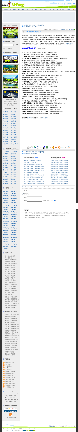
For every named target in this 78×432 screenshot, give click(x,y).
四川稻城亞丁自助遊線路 (11, 345)
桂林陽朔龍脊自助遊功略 (11, 343)
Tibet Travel (10, 368)
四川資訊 (13, 163)
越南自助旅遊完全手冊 (10, 316)
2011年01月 (6, 191)
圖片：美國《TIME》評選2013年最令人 (34, 166)
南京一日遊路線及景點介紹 (12, 328)
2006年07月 (6, 232)
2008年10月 (14, 200)
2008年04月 (14, 207)
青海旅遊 (13, 118)
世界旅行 (13, 112)
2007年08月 (14, 216)
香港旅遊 (5, 121)
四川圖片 (5, 165)
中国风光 (13, 125)
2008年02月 (14, 209)
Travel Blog (71, 29)
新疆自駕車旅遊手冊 (10, 355)
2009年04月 (14, 193)
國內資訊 (13, 170)
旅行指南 (5, 132)
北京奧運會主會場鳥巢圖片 (12, 290)
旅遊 (15, 396)
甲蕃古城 (15, 101)
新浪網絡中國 (69, 44)
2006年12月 (14, 225)
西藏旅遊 (6, 103)
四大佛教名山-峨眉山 (10, 275)
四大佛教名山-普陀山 (10, 277)
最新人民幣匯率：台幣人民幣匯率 (59, 162)
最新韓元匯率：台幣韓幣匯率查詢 (59, 160)
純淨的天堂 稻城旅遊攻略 (11, 339)
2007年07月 (6, 218)
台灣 (45, 9)
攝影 (63, 9)
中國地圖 (5, 183)
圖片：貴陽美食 (9, 258)
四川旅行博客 (10, 379)
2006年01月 (6, 239)
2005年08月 (14, 244)
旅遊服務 (5, 179)
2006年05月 (6, 235)
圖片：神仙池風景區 (10, 271)
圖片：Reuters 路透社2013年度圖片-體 (34, 181)
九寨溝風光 (14, 137)
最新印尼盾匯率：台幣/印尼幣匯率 (59, 170)
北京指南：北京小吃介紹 (11, 320)
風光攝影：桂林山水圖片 (11, 298)
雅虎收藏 (9, 366)
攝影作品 (5, 137)
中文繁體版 (13, 9)
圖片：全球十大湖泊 (10, 269)
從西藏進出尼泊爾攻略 (10, 353)
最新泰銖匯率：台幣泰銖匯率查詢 (59, 179)
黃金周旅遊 (6, 174)
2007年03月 (6, 223)
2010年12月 (14, 191)
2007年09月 (6, 216)
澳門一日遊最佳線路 (10, 322)
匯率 (58, 9)
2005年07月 (6, 246)
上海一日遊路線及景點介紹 (12, 326)
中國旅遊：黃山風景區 (10, 281)
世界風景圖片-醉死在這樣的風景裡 (60, 173)
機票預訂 (5, 176)
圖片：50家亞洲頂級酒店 (11, 282)
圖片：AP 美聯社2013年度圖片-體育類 (34, 179)
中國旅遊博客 (10, 387)
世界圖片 (13, 172)
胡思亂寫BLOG (11, 377)
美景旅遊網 (51, 426)
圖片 (54, 9)
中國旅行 (5, 112)
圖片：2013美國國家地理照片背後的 (33, 164)
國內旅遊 (5, 170)
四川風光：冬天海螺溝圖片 (12, 303)
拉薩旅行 (5, 158)
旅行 (8, 396)
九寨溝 (6, 101)
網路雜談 (63, 29)
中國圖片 (5, 172)
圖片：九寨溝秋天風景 (10, 288)
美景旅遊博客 (10, 362)
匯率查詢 (5, 130)
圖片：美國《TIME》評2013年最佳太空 (34, 175)
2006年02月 (14, 237)
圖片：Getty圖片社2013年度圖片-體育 (33, 177)
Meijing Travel (10, 381)
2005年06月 (14, 246)
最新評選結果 (46, 118)
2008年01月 (6, 212)
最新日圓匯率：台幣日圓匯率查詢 (59, 168)
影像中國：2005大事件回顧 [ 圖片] (35, 25)
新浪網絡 (29, 118)
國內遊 (9, 105)
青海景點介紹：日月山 (31, 26)
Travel (9, 394)
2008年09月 (6, 202)
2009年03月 (6, 196)
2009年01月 (6, 198)
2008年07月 (6, 205)
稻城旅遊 (15, 103)
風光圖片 (5, 134)
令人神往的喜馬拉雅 (10, 307)
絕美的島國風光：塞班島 (11, 302)
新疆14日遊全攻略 (9, 351)
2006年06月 (14, 232)
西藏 (36, 9)
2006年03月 (6, 237)
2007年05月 (6, 221)
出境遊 (12, 105)
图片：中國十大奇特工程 (30, 162)
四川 (40, 9)
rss (6, 362)
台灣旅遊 (13, 121)
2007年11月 (6, 214)
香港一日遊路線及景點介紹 (12, 324)
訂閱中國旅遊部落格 (11, 417)
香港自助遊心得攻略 (10, 334)
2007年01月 (6, 225)
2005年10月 (14, 241)
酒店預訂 (13, 176)
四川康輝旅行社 (11, 383)
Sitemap (68, 9)
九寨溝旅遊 (6, 151)
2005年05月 (6, 248)
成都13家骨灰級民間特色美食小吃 (32, 160)
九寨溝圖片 (6, 154)
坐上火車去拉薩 (11, 385)
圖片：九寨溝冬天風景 (10, 286)
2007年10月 (14, 214)
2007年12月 (14, 212)
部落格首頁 (21, 9)
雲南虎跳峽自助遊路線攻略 (12, 349)
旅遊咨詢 (13, 179)
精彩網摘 (5, 141)
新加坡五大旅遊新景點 (10, 330)
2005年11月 (6, 241)
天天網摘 (9, 370)
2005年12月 (14, 239)
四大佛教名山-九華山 (10, 273)
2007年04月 (14, 221)
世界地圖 (13, 183)
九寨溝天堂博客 (11, 371)
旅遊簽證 (13, 130)
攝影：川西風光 (9, 294)
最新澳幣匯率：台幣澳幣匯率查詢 (59, 181)
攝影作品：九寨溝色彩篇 (11, 296)
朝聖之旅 (5, 123)
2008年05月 (6, 207)
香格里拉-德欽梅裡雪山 (11, 341)
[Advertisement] (39, 17)
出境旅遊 (13, 174)
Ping (23, 186)
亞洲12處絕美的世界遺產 (11, 260)
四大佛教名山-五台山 (10, 279)
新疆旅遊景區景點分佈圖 (11, 337)
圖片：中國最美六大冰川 (11, 263)
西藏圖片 (13, 158)
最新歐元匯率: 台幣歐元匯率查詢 (59, 175)
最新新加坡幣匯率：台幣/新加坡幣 (59, 183)
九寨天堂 (10, 101)
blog (12, 394)
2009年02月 (14, 196)
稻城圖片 (13, 165)
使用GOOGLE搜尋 (7, 48)
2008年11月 (6, 200)
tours (6, 394)
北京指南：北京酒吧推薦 (11, 318)
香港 (49, 9)
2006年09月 (6, 230)
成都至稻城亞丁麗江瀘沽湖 (12, 336)
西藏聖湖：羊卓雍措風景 (11, 284)
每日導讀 (13, 141)
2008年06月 (14, 205)
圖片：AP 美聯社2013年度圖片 (32, 173)
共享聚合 (9, 364)
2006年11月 (6, 228)
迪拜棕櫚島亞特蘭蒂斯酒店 (12, 300)
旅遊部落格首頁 (9, 108)
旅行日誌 (13, 132)
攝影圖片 (13, 134)
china (15, 394)
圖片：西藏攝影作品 (10, 256)
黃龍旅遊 (13, 154)
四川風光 (13, 116)
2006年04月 (14, 235)
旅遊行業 (5, 139)
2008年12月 (14, 198)
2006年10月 (14, 228)
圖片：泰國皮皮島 (9, 292)
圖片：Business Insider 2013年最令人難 (34, 183)
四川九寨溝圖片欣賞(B (10, 267)
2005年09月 (6, 244)
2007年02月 (14, 223)
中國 (27, 9)
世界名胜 (5, 128)
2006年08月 (14, 230)
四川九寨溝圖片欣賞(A (10, 265)
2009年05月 (6, 193)
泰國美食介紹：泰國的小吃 (12, 315)
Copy (32, 186)
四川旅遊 (5, 116)
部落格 (12, 396)
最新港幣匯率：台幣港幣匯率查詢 (59, 164)
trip (17, 394)
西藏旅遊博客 (10, 373)
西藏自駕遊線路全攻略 (10, 347)
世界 (32, 9)
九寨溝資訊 (14, 151)
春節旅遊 (13, 123)
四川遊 (10, 103)
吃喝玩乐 (13, 139)
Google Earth (14, 144)
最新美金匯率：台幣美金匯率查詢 (59, 166)
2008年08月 (14, 202)
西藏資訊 (13, 156)
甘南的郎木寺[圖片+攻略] (11, 332)
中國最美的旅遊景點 (10, 261)
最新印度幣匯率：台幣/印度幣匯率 (59, 177)
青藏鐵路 (13, 114)
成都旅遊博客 (10, 375)
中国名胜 (5, 125)
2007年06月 (14, 218)
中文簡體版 (5, 9)
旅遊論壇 (5, 181)
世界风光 (13, 128)
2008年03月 (6, 209)
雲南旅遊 (5, 118)
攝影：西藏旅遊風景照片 (11, 305)
